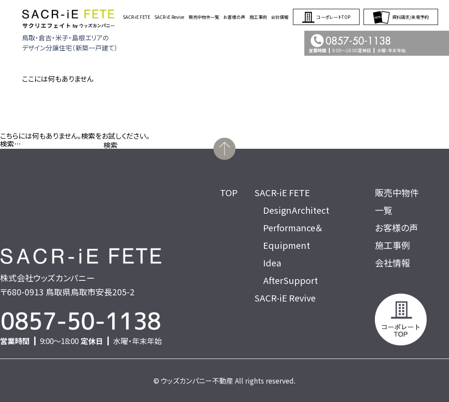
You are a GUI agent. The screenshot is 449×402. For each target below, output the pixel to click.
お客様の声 (234, 17)
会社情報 (280, 17)
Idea (272, 262)
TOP (229, 192)
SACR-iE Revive (169, 17)
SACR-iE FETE (136, 17)
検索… (10, 143)
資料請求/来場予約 (401, 17)
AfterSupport (290, 280)
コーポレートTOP (326, 17)
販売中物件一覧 (204, 17)
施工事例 (258, 17)
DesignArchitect (296, 210)
